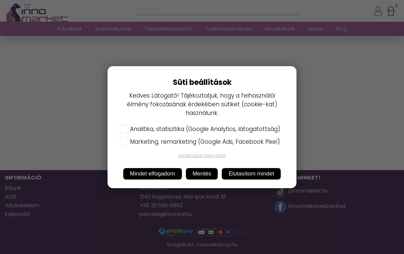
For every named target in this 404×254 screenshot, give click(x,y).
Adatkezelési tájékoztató (202, 155)
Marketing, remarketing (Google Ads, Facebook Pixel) (200, 142)
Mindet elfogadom (152, 173)
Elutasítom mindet (251, 173)
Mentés (202, 173)
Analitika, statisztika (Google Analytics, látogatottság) (200, 129)
